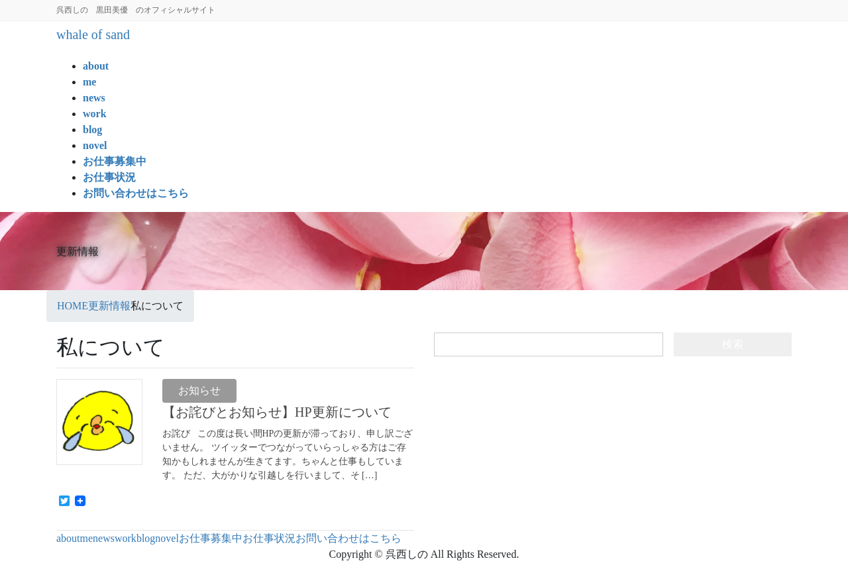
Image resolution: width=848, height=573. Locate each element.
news (104, 538)
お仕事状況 (268, 538)
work (125, 538)
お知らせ (199, 390)
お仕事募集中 (210, 538)
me (86, 538)
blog (145, 538)
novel (167, 538)
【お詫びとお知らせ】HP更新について (277, 412)
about (68, 538)
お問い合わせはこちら (348, 538)
